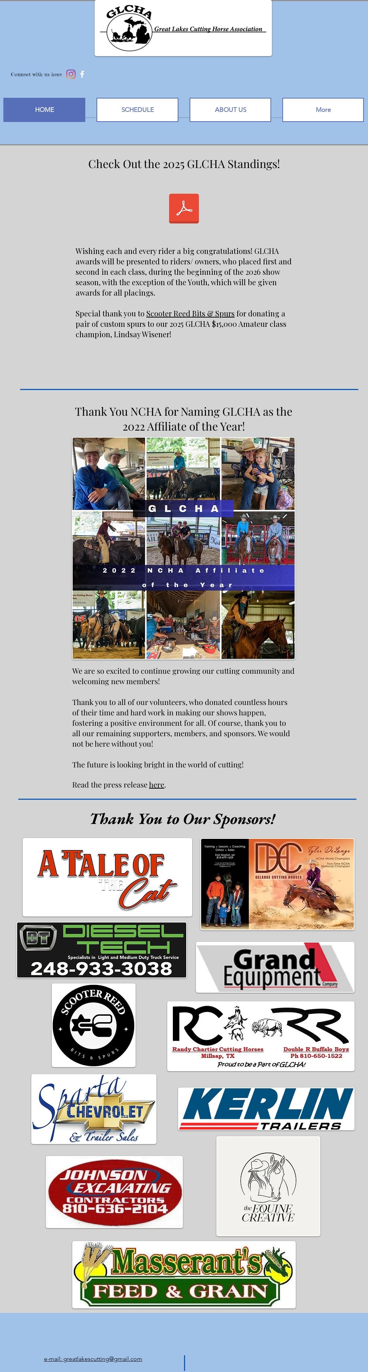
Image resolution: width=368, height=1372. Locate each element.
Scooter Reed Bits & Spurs (190, 313)
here (156, 784)
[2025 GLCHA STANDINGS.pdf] (184, 209)
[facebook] (82, 74)
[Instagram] (71, 74)
